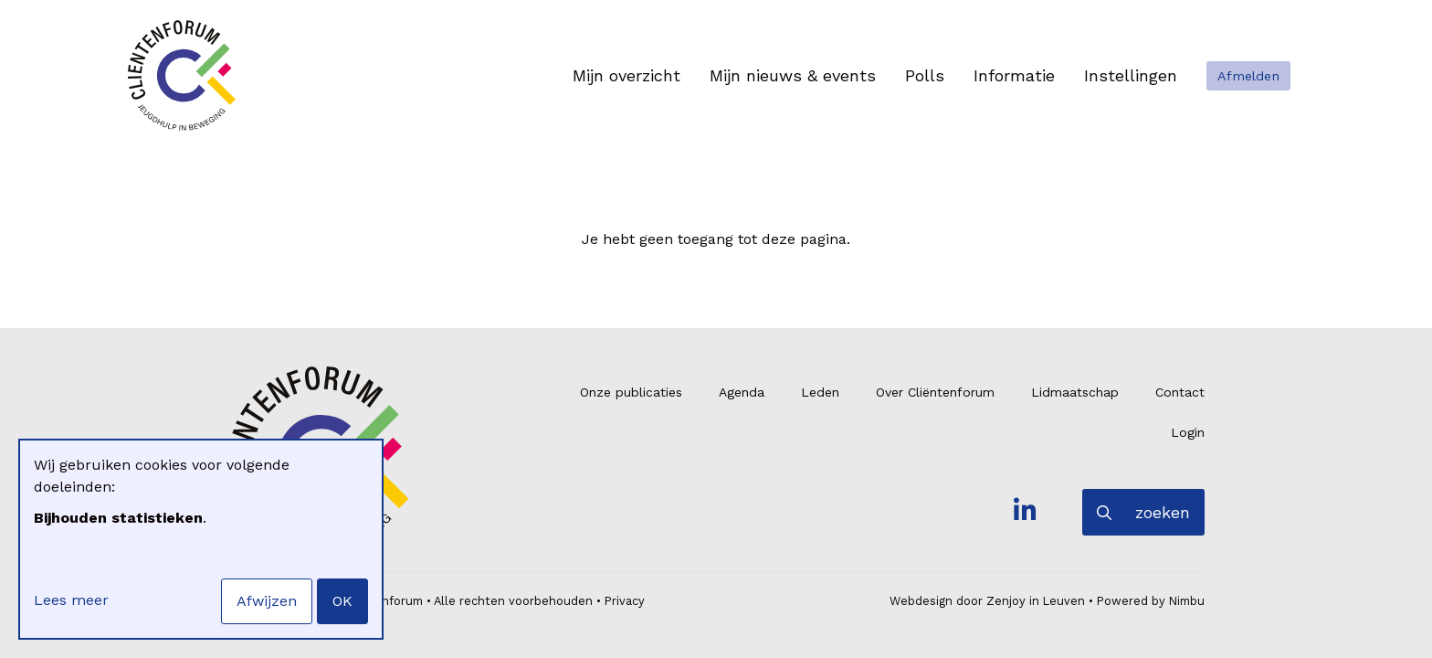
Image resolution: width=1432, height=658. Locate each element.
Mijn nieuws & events (793, 75)
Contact (1180, 392)
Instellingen (1130, 75)
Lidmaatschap (1075, 392)
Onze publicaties (631, 392)
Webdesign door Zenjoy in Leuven (987, 601)
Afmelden (1248, 76)
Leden (820, 392)
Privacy (625, 601)
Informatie (1014, 75)
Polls (924, 75)
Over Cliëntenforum (935, 392)
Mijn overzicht (626, 75)
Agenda (741, 392)
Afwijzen (267, 601)
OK (342, 601)
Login (1188, 432)
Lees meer (71, 600)
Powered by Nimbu (1151, 601)
